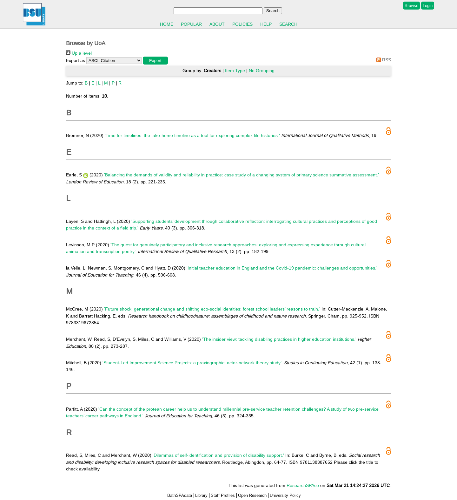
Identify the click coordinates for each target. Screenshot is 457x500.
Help (266, 24)
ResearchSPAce (303, 485)
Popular (191, 24)
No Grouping (262, 70)
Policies (242, 24)
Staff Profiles (223, 495)
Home (166, 24)
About (217, 24)
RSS (382, 59)
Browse (411, 5)
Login (428, 5)
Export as (75, 60)
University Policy (285, 495)
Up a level (79, 53)
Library (201, 495)
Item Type (235, 70)
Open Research (252, 495)
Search (288, 24)
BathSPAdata (179, 495)
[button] (155, 61)
